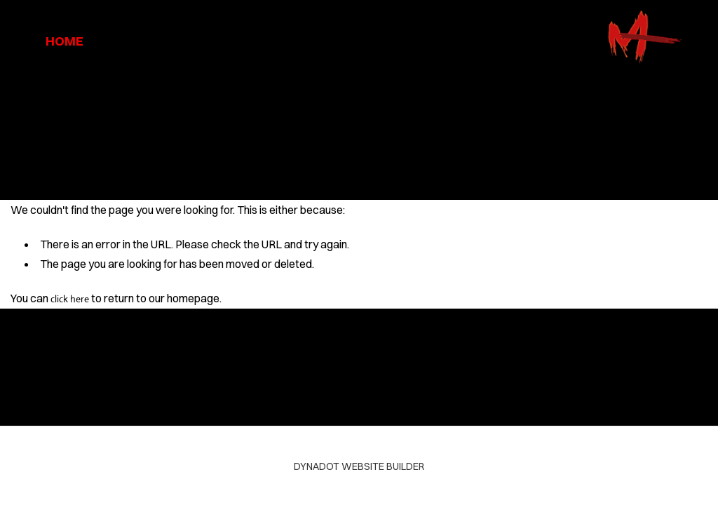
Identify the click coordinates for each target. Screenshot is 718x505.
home (64, 41)
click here (69, 299)
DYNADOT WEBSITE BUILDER (359, 466)
